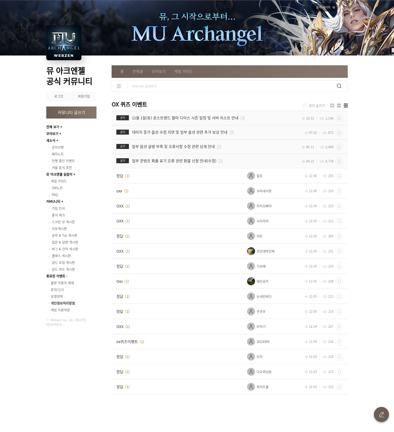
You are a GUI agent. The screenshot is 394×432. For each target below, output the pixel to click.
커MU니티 (53, 201)
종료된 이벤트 (55, 276)
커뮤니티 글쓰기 (71, 112)
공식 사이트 (323, 7)
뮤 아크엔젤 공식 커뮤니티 (69, 76)
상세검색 (119, 86)
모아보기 (52, 133)
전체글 (137, 71)
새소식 (50, 140)
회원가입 (84, 96)
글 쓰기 (381, 414)
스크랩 (339, 118)
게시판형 (346, 105)
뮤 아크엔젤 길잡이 (59, 174)
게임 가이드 (183, 71)
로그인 (58, 96)
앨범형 (339, 105)
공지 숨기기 (317, 105)
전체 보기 (52, 126)
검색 (339, 86)
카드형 (332, 105)
